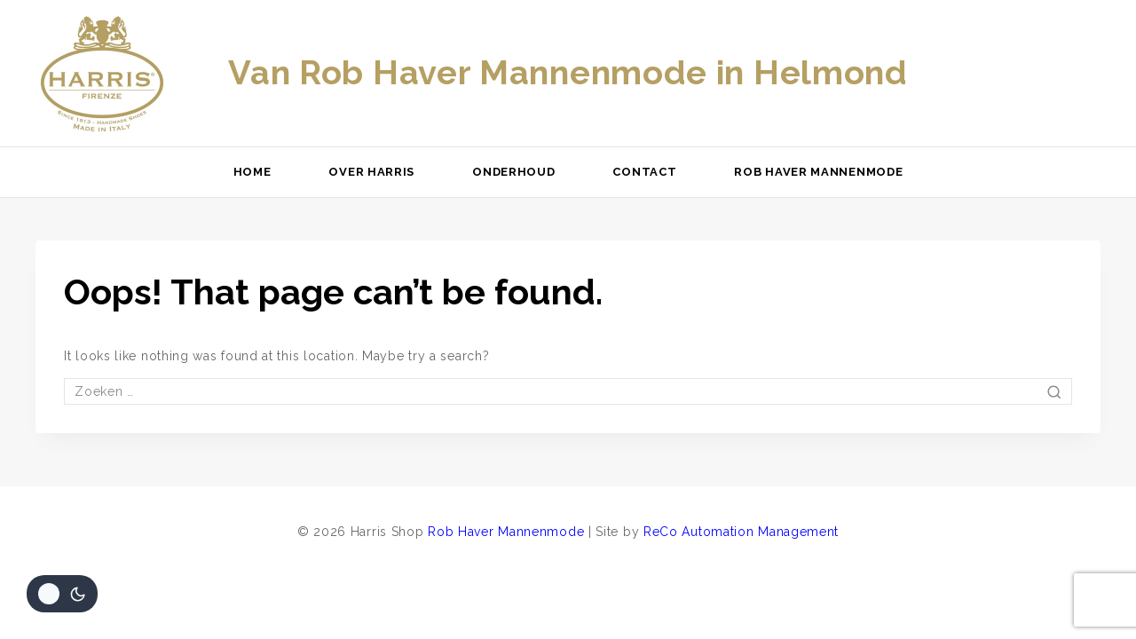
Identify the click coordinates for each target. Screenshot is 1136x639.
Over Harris (371, 171)
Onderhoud (513, 171)
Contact (644, 171)
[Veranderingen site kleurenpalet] (62, 593)
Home (252, 171)
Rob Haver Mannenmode (818, 171)
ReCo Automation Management (741, 532)
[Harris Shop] (102, 73)
